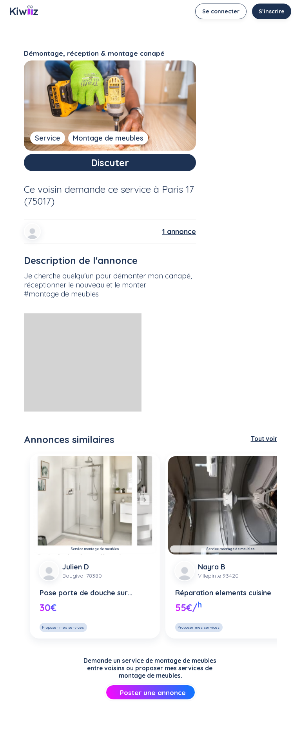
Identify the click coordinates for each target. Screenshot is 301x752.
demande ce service (108, 189)
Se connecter (220, 11)
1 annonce (179, 231)
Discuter (110, 162)
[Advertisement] (82, 362)
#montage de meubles (61, 293)
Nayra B (211, 566)
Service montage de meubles (95, 549)
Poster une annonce (150, 692)
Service (47, 138)
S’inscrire (272, 11)
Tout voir (264, 439)
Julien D (75, 566)
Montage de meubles (108, 138)
